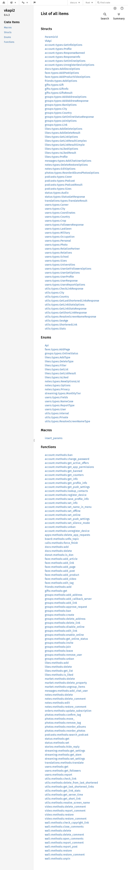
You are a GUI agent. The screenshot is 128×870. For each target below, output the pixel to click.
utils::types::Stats (55, 328)
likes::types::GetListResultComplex (66, 140)
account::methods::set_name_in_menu (68, 507)
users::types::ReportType (59, 405)
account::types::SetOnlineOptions (65, 60)
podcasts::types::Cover (58, 176)
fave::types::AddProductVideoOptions (67, 76)
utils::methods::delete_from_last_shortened (71, 782)
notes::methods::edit (57, 702)
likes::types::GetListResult (60, 373)
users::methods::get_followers (63, 770)
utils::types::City (54, 292)
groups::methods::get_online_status (66, 638)
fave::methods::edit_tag (59, 582)
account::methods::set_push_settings (67, 519)
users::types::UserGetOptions (62, 272)
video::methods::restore (59, 814)
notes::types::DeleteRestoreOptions (66, 164)
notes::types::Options (57, 385)
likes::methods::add (57, 662)
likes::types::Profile (56, 156)
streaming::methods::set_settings (65, 758)
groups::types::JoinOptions (60, 120)
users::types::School (57, 256)
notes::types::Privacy (57, 389)
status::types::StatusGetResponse (65, 196)
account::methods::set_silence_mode (67, 522)
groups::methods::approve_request (66, 606)
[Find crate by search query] (114, 2)
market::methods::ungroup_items (65, 686)
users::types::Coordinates (60, 212)
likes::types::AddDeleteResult (62, 132)
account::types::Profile (58, 48)
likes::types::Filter (55, 365)
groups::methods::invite (59, 642)
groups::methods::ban (58, 610)
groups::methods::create (59, 614)
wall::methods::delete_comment (64, 834)
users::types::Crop (55, 220)
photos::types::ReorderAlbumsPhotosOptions (72, 172)
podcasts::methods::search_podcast (66, 734)
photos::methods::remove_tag (63, 722)
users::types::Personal (58, 240)
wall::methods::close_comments (64, 826)
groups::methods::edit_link (61, 630)
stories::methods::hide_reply (62, 746)
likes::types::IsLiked (56, 377)
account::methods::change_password (67, 459)
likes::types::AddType (57, 357)
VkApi (48, 40)
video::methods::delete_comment (65, 806)
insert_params (53, 438)
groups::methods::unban (59, 658)
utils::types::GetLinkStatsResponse (65, 308)
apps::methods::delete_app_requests (67, 534)
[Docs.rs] (4, 2)
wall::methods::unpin (57, 858)
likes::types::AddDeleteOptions (63, 128)
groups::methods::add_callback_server (68, 598)
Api (47, 345)
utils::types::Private (56, 417)
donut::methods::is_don (59, 554)
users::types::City (55, 208)
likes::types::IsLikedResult (60, 152)
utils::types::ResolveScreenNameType (67, 421)
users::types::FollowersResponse (64, 224)
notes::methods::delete (59, 694)
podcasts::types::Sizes (58, 188)
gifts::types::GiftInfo (56, 88)
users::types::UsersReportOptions (65, 284)
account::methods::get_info (61, 479)
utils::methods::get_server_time (64, 794)
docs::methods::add (57, 546)
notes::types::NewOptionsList (62, 381)
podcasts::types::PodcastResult (63, 184)
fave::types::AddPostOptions (62, 72)
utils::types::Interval (57, 413)
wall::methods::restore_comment (65, 854)
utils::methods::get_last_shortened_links (69, 786)
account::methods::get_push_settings (67, 487)
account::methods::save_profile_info (67, 499)
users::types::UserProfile (59, 276)
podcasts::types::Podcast (60, 180)
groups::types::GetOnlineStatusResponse (69, 116)
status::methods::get (57, 738)
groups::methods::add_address (63, 594)
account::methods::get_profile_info (66, 483)
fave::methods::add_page (60, 566)
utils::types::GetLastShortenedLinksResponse (72, 300)
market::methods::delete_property (66, 682)
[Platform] (25, 2)
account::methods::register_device (65, 495)
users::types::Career (56, 204)
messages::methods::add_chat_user (66, 690)
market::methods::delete (60, 678)
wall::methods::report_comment (64, 842)
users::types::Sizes (56, 260)
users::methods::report (58, 774)
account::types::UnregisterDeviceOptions (69, 64)
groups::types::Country (58, 112)
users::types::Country (57, 216)
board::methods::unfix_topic (62, 538)
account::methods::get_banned (63, 471)
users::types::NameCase (59, 401)
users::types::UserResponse (61, 280)
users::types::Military (57, 232)
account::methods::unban (60, 526)
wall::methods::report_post (61, 846)
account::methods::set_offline (62, 511)
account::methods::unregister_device (67, 530)
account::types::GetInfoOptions (63, 44)
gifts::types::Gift (54, 84)
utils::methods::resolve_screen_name (67, 802)
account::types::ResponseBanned (65, 52)
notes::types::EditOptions (60, 168)
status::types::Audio (56, 192)
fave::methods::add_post (60, 570)
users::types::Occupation (59, 236)
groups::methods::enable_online (64, 634)
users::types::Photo (56, 244)
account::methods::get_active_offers (67, 463)
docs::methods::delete (58, 550)
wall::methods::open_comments (64, 838)
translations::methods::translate (64, 762)
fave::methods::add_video (60, 578)
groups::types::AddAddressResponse (66, 100)
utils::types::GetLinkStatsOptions (64, 304)
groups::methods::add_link (61, 602)
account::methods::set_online (62, 515)
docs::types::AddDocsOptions (62, 68)
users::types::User (55, 409)
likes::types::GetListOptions (61, 136)
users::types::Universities (60, 264)
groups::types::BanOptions (60, 104)
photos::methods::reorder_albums (65, 726)
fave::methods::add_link (59, 562)
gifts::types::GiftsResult (58, 92)
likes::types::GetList (56, 369)
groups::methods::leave (59, 650)
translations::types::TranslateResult (66, 200)
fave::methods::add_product (62, 574)
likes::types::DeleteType (59, 361)
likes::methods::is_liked (59, 674)
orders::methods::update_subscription (68, 710)
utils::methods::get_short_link (63, 798)
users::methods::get (56, 766)
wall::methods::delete (58, 830)
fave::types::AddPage (57, 349)
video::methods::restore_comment (65, 818)
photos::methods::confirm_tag (63, 714)
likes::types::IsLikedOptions (61, 148)
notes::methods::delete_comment (65, 698)
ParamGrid (51, 36)
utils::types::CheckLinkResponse (64, 288)
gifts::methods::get (56, 590)
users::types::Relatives (58, 252)
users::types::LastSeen (58, 228)
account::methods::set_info (61, 503)
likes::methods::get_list (59, 670)
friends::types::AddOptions (61, 80)
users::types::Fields (56, 397)
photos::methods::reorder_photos (65, 730)
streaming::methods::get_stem (63, 754)
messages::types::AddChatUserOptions (68, 160)
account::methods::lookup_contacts (66, 491)
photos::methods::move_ (59, 718)
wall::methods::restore (58, 850)
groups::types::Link (56, 124)
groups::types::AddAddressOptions (65, 96)
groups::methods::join (58, 646)
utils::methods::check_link (60, 778)
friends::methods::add (58, 586)
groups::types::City (56, 108)
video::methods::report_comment (65, 810)
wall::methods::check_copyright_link (67, 822)
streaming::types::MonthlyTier (63, 393)
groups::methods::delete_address (65, 618)
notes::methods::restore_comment (65, 706)
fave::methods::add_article (61, 558)
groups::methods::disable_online (64, 626)
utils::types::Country (57, 296)
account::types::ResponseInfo (62, 56)
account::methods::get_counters (64, 475)
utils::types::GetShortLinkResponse (66, 312)
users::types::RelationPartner (62, 248)
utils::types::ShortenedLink (61, 324)
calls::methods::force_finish (61, 542)
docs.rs (73, 2)
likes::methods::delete (58, 666)
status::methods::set (57, 742)
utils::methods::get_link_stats (62, 790)
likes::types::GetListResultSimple (65, 144)
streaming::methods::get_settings (65, 750)
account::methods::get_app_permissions (69, 467)
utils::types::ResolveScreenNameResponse (70, 316)
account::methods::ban (58, 455)
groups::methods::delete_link (62, 622)
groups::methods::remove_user (63, 654)
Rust (88, 2)
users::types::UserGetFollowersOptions (68, 268)
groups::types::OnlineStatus (61, 353)
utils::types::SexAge (56, 320)
